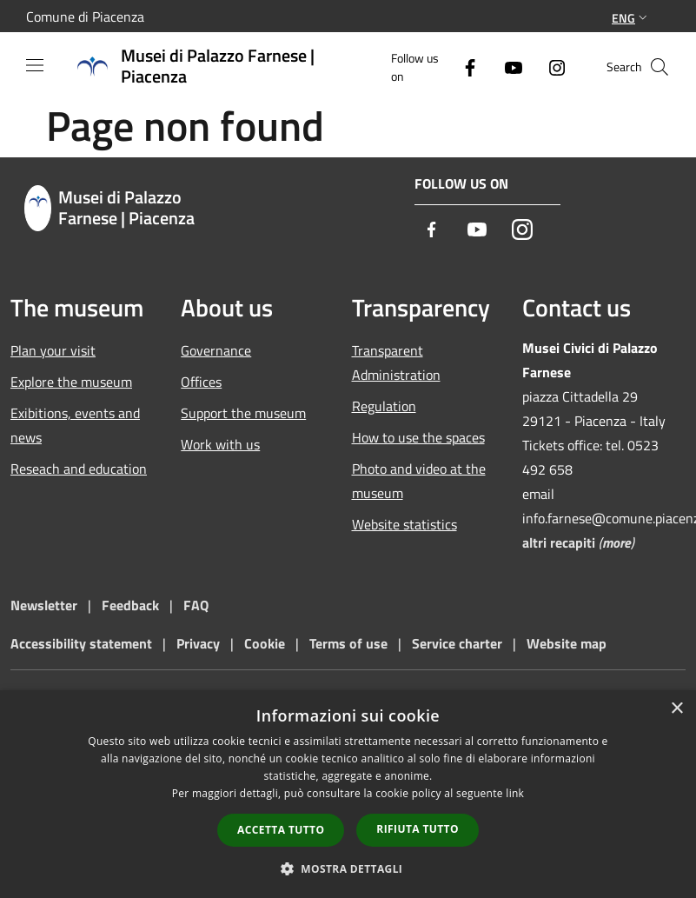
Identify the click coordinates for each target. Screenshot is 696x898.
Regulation (384, 406)
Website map (567, 643)
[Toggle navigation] (34, 65)
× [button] (676, 708)
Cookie (264, 643)
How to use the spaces (418, 437)
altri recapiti (558, 542)
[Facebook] (463, 66)
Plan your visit (53, 350)
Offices (201, 381)
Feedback (132, 605)
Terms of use (348, 643)
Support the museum (243, 412)
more (616, 542)
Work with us (220, 444)
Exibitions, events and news (75, 425)
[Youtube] (506, 66)
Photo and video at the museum (419, 480)
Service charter (457, 643)
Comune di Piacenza (85, 16)
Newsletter (43, 605)
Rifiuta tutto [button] (417, 829)
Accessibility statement (81, 643)
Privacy (198, 643)
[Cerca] (659, 67)
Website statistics (404, 524)
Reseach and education (78, 468)
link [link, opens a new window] (515, 793)
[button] (348, 868)
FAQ (196, 605)
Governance (216, 350)
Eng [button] (631, 18)
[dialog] (348, 794)
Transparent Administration (396, 362)
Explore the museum (71, 381)
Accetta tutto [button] (280, 829)
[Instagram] (550, 66)
